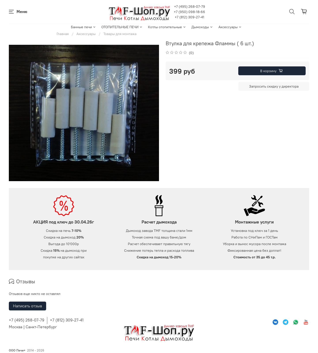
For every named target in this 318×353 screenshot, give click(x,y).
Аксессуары (230, 27)
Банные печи (83, 27)
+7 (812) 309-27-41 (189, 17)
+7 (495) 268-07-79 (189, 6)
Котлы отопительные (167, 27)
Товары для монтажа (119, 34)
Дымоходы (202, 27)
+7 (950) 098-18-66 (189, 11)
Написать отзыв (27, 305)
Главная (63, 34)
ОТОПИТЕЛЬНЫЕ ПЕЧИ (122, 27)
